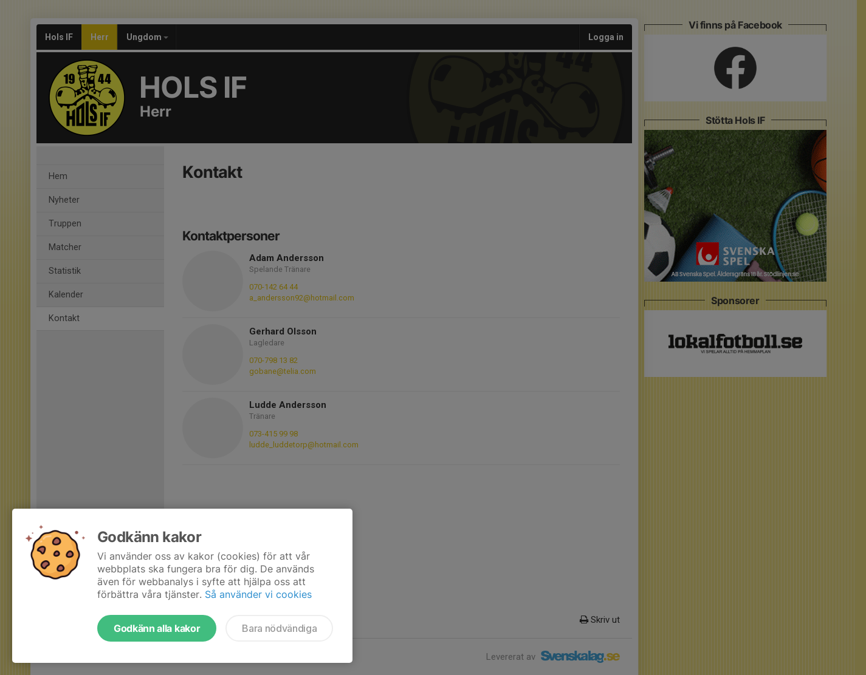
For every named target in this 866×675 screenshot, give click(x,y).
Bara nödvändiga (279, 628)
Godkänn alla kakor (157, 628)
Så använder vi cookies (258, 594)
